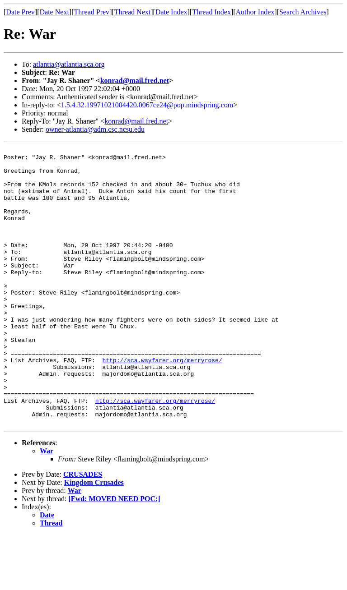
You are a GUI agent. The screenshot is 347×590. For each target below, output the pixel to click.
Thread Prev (91, 12)
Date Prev (20, 12)
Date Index (171, 12)
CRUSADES (82, 530)
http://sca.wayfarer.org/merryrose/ (162, 403)
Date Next (54, 12)
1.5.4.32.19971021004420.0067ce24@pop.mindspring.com (147, 105)
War (46, 506)
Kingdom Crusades (94, 538)
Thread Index (211, 12)
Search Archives (302, 12)
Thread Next (132, 12)
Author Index (255, 12)
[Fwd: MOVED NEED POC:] (114, 554)
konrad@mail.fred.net (134, 80)
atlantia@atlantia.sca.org (68, 64)
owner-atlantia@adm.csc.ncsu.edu (95, 129)
